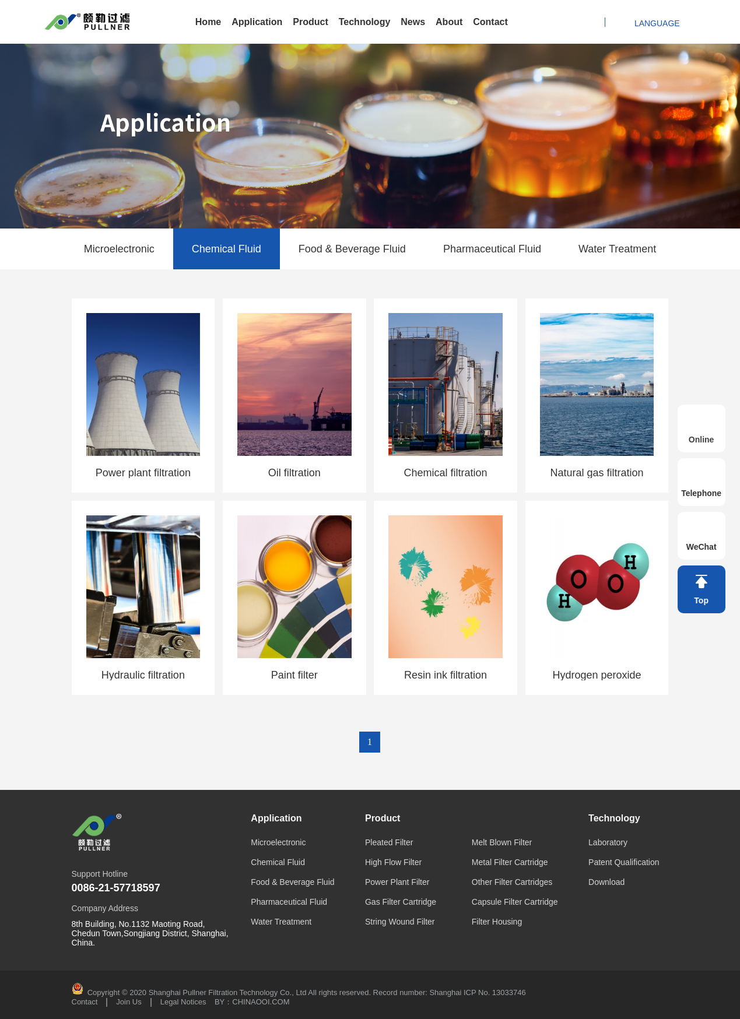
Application (257, 22)
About (449, 22)
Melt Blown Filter (502, 842)
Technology (365, 22)
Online (701, 439)
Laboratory (607, 842)
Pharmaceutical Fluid (492, 249)
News (413, 22)
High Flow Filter (393, 862)
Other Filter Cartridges (512, 882)
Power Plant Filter (397, 882)
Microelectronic (119, 249)
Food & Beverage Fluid (352, 249)
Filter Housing (497, 921)
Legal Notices (183, 1002)
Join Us (128, 1002)
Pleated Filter (389, 842)
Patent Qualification (623, 862)
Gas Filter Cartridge (400, 901)
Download (606, 882)
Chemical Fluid (226, 249)
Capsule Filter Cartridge (515, 901)
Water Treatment (617, 249)
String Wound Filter (400, 921)
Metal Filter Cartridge (510, 862)
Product (310, 22)
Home (208, 22)
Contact (490, 22)
